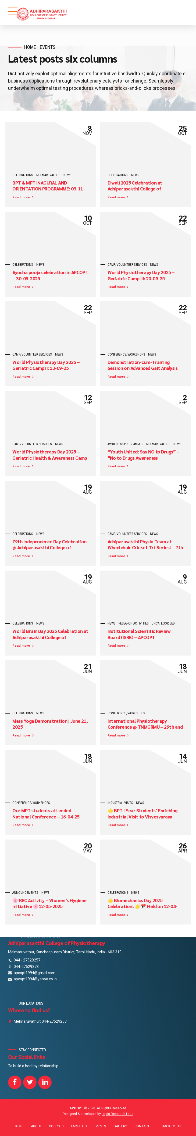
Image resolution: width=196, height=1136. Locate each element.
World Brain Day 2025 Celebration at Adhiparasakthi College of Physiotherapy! (50, 637)
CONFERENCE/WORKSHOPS (126, 354)
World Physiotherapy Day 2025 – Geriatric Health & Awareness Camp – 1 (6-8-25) (49, 458)
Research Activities (133, 623)
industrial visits (120, 803)
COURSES (56, 1126)
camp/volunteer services (127, 265)
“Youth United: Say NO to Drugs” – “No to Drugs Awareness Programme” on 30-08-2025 (144, 458)
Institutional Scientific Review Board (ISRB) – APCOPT (139, 634)
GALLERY (120, 1126)
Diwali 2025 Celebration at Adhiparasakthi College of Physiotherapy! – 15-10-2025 (138, 189)
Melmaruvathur (48, 175)
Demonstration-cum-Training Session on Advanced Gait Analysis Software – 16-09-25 (143, 368)
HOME (18, 1126)
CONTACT (141, 1126)
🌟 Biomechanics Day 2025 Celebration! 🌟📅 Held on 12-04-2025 (142, 906)
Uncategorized (163, 623)
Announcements (25, 893)
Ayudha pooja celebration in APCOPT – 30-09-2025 (50, 275)
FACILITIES (79, 1126)
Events (47, 47)
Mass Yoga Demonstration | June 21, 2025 (50, 724)
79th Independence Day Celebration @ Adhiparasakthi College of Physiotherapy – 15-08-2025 (49, 547)
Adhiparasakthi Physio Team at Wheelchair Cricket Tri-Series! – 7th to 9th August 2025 (145, 547)
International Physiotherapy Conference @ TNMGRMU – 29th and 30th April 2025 (145, 727)
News (67, 175)
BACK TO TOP (172, 1126)
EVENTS (100, 1126)
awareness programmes (125, 444)
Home (30, 47)
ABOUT (36, 1126)
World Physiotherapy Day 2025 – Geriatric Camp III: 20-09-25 (141, 275)
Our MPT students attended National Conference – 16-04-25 (45, 813)
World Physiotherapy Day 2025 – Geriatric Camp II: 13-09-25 (46, 365)
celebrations (22, 175)
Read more (21, 197)
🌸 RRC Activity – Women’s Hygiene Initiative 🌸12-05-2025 (49, 903)
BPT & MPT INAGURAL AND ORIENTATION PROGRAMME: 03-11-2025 (48, 189)
